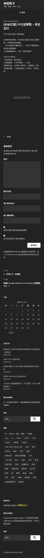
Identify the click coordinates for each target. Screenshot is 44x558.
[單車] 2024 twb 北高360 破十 (15, 376)
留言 (6, 159)
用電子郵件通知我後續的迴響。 (16, 230)
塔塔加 (7, 451)
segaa (16, 21)
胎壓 (6, 469)
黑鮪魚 (21, 482)
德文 (16, 460)
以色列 (7, 442)
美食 (33, 464)
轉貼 (31, 473)
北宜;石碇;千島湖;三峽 (13, 447)
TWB (18, 438)
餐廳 (19, 477)
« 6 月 (11, 332)
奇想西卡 (9, 3)
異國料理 (25, 464)
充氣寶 (15, 442)
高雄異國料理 (10, 482)
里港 (6, 477)
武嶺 (16, 464)
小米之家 (8, 460)
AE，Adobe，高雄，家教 (15, 434)
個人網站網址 (9, 215)
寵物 (28, 451)
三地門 (26, 438)
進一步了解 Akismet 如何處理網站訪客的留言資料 (21, 254)
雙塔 (13, 477)
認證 (6, 473)
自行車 (32, 469)
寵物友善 (8, 456)
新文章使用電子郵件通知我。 (15, 239)
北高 (27, 447)
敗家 (23, 460)
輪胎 (24, 473)
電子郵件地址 (9, 203)
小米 (30, 456)
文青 (30, 460)
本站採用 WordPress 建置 (13, 552)
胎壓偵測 (14, 469)
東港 (36, 460)
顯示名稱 (8, 191)
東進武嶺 (8, 464)
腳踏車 (24, 469)
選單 (22, 13)
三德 (33, 438)
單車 (33, 447)
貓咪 (18, 473)
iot (12, 438)
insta (7, 438)
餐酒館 (27, 477)
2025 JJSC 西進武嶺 (12, 359)
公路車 (24, 442)
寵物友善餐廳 (20, 456)
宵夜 (21, 451)
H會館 (30, 434)
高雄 (34, 477)
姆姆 (15, 451)
